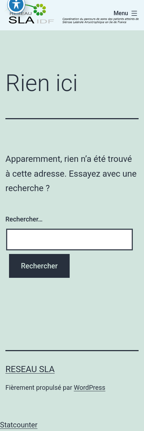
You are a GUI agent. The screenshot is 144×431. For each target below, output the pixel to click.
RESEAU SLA (29, 369)
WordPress (89, 387)
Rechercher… (24, 219)
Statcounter (19, 425)
